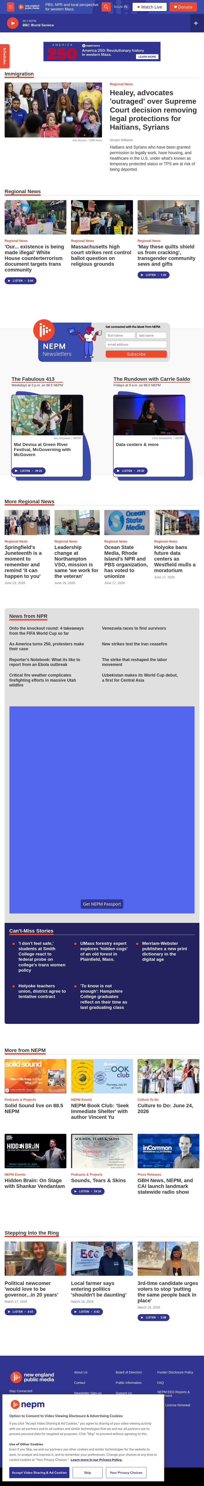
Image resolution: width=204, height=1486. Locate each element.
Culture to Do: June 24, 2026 (165, 1108)
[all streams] (197, 23)
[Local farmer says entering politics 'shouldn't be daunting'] (102, 1259)
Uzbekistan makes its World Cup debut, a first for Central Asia (140, 677)
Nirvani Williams (121, 140)
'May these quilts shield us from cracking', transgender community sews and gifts (167, 255)
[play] (12, 23)
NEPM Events (81, 1100)
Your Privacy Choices (126, 1473)
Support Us (124, 1393)
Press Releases (149, 1174)
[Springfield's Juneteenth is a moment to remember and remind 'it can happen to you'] (27, 522)
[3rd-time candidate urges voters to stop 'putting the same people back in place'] (168, 1259)
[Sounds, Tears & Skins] (102, 1151)
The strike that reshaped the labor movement (134, 662)
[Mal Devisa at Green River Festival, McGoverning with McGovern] (47, 415)
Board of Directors (129, 1372)
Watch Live (149, 7)
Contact (79, 1383)
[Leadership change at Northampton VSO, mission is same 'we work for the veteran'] (77, 522)
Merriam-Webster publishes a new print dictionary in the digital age (164, 951)
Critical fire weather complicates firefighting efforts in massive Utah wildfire (42, 680)
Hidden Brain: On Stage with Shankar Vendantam (35, 1183)
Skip (87, 1473)
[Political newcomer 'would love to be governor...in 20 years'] (35, 1259)
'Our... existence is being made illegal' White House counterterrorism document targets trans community (34, 258)
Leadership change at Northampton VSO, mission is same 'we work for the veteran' (77, 561)
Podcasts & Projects (20, 1100)
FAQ (160, 1383)
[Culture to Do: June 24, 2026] (168, 1076)
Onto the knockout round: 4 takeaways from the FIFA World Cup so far (46, 630)
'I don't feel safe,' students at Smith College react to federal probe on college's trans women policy (42, 957)
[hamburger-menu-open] (10, 7)
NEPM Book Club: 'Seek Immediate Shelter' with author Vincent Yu (100, 1111)
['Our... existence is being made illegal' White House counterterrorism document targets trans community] (35, 217)
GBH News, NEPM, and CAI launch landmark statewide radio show (165, 1186)
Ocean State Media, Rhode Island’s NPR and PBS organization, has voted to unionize (126, 561)
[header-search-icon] (106, 7)
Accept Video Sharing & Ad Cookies (39, 1473)
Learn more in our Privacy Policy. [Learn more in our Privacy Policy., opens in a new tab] (96, 1460)
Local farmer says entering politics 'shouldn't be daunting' (98, 1289)
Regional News (121, 84)
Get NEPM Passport (102, 904)
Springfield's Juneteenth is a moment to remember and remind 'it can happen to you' (23, 561)
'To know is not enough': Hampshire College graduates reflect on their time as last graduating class (103, 996)
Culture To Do (148, 1100)
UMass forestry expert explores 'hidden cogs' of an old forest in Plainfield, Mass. (103, 951)
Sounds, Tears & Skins (98, 1180)
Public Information (129, 1383)
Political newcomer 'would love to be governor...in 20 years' (31, 1289)
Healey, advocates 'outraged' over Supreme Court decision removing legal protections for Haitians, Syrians (153, 109)
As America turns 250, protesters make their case (46, 646)
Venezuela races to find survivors (134, 628)
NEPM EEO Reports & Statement (173, 1394)
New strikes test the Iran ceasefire (134, 644)
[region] (83, 1437)
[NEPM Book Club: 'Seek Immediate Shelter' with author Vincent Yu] (102, 1076)
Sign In (120, 7)
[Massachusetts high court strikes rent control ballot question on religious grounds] (102, 217)
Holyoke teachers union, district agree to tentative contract (42, 991)
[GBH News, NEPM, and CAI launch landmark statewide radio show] (168, 1151)
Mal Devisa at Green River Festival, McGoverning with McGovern (42, 449)
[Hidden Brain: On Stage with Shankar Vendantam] (35, 1151)
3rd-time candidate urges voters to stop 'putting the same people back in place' (168, 1291)
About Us (81, 1372)
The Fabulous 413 (33, 379)
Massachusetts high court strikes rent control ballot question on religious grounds (101, 255)
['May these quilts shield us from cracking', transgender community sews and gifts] (168, 217)
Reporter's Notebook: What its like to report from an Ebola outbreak (44, 662)
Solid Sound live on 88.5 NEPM (34, 1108)
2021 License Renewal (173, 1405)
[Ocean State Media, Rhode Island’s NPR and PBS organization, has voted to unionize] (127, 522)
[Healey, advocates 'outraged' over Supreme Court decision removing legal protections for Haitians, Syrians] (53, 109)
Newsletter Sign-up (88, 1393)
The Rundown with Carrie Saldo (152, 379)
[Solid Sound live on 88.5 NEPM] (35, 1076)
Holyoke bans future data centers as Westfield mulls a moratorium (175, 558)
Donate (185, 7)
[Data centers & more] (149, 415)
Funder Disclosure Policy (175, 1372)
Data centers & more (137, 444)
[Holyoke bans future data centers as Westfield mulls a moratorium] (177, 522)
